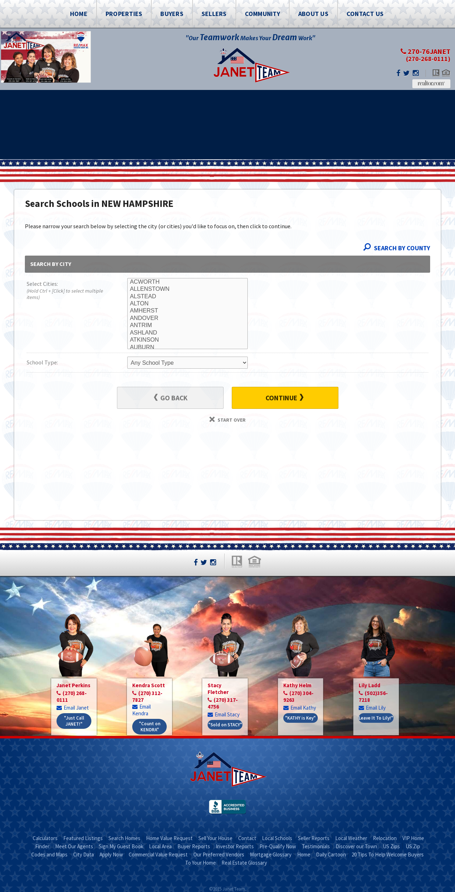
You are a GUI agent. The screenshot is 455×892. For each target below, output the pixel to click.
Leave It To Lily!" (376, 718)
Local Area (160, 846)
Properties (124, 14)
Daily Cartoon (331, 854)
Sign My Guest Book (121, 846)
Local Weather (351, 838)
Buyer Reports (193, 846)
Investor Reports (235, 846)
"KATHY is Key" (300, 718)
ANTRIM (187, 325)
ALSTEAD (187, 296)
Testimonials (316, 846)
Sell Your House (215, 838)
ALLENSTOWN (187, 289)
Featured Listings (83, 838)
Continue (285, 398)
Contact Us (365, 14)
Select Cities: (67, 291)
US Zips (391, 846)
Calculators (45, 838)
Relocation (385, 838)
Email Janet (73, 707)
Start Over (227, 420)
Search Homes (124, 838)
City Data (83, 854)
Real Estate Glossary (244, 862)
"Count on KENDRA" (149, 727)
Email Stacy (224, 714)
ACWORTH (187, 281)
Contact (247, 838)
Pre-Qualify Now (277, 846)
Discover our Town (356, 846)
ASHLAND (187, 332)
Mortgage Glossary (270, 854)
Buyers (171, 14)
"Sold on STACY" (225, 725)
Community (262, 14)
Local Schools (277, 838)
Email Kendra (141, 710)
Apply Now (111, 854)
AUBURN (187, 347)
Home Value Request (169, 838)
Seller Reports (314, 838)
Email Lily (372, 707)
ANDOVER (187, 318)
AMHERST (187, 310)
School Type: (42, 362)
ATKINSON (187, 339)
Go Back (171, 398)
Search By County (396, 248)
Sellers (214, 14)
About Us (313, 14)
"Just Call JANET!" (74, 721)
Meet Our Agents (74, 846)
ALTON (187, 303)
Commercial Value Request (158, 854)
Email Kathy (299, 707)
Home (78, 14)
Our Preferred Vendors (218, 854)
